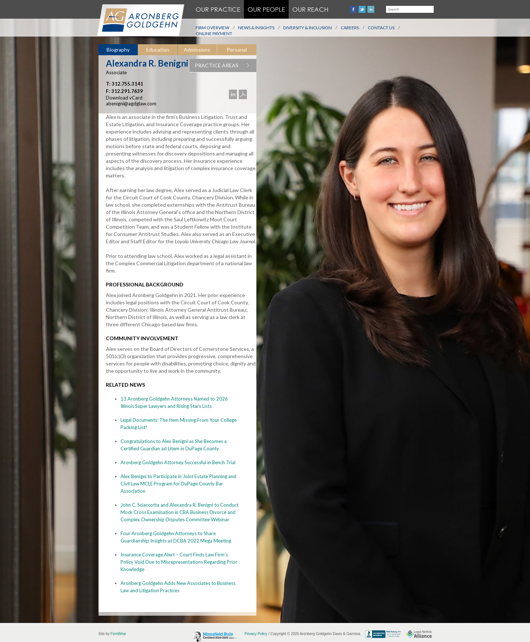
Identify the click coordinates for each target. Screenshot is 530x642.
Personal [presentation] (237, 49)
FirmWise (118, 634)
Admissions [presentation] (197, 49)
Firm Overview (212, 27)
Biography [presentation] (118, 49)
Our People (266, 9)
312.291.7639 (127, 91)
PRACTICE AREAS (225, 65)
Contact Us (381, 27)
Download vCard (124, 98)
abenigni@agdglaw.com (131, 103)
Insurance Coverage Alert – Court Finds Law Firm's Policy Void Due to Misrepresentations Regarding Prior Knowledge (179, 562)
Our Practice (218, 9)
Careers (350, 27)
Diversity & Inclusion (307, 27)
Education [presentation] (157, 49)
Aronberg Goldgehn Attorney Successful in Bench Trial (178, 462)
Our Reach (310, 9)
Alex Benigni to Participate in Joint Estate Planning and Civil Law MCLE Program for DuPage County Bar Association (178, 483)
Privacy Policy (256, 634)
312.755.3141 (127, 84)
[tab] (118, 50)
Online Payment (214, 33)
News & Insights (256, 27)
